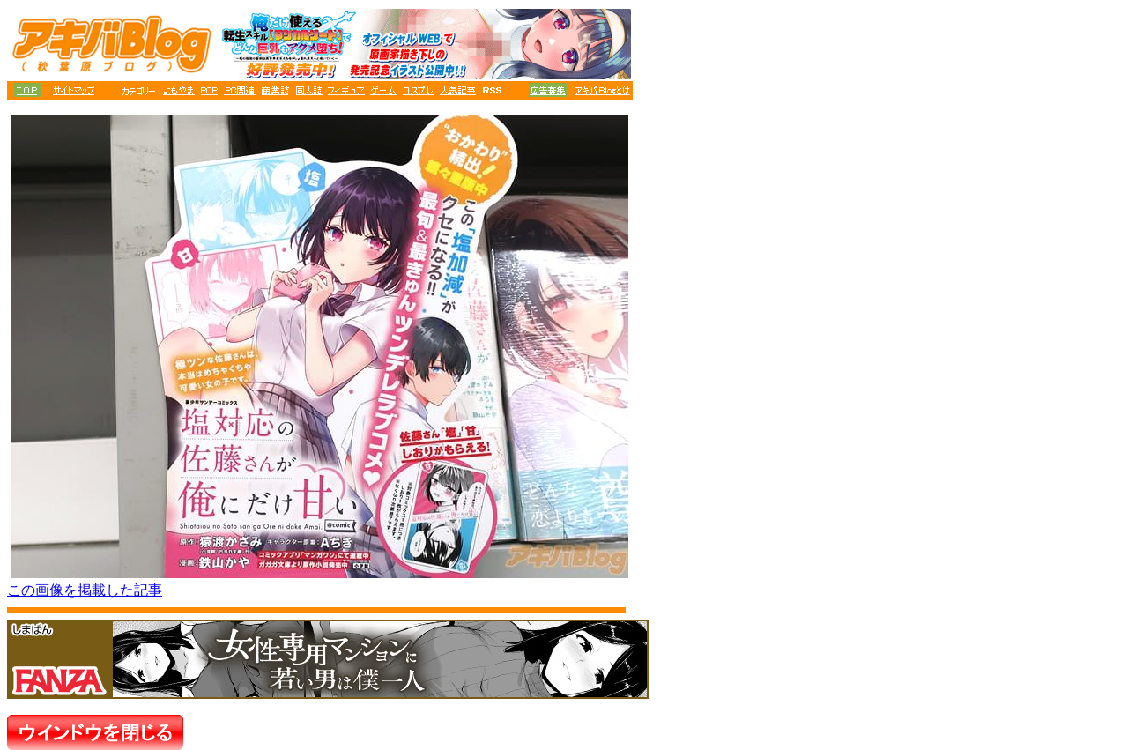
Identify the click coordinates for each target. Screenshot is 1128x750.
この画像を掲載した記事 (84, 590)
